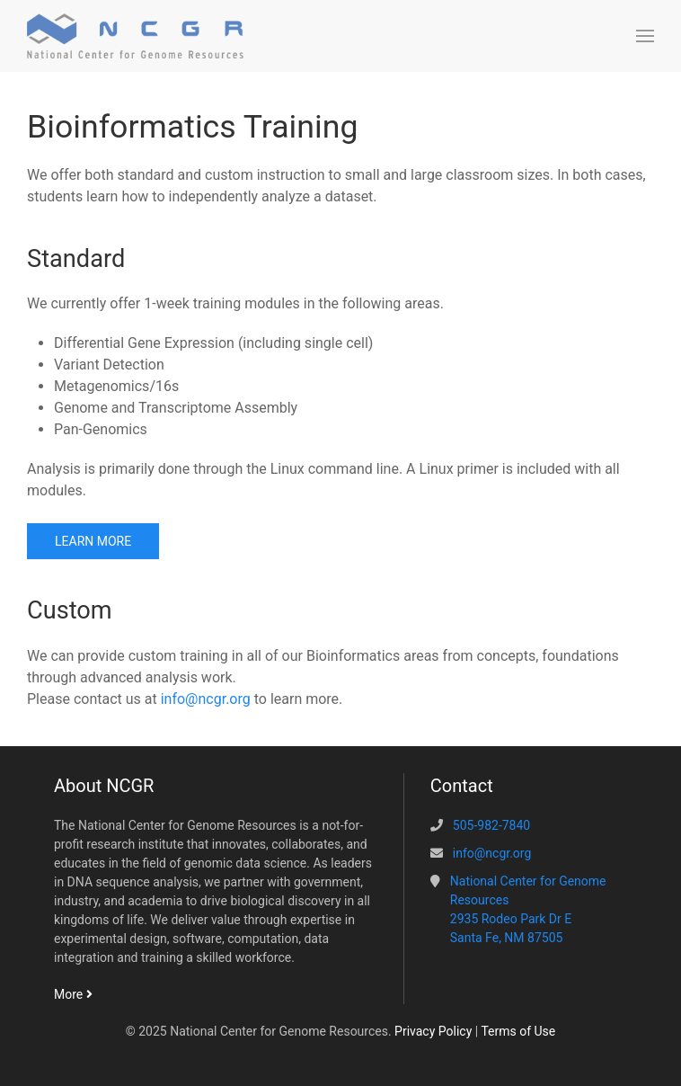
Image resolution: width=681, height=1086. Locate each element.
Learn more (93, 541)
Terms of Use (518, 1031)
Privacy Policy (433, 1031)
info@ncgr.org (206, 699)
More (73, 994)
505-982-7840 (491, 825)
